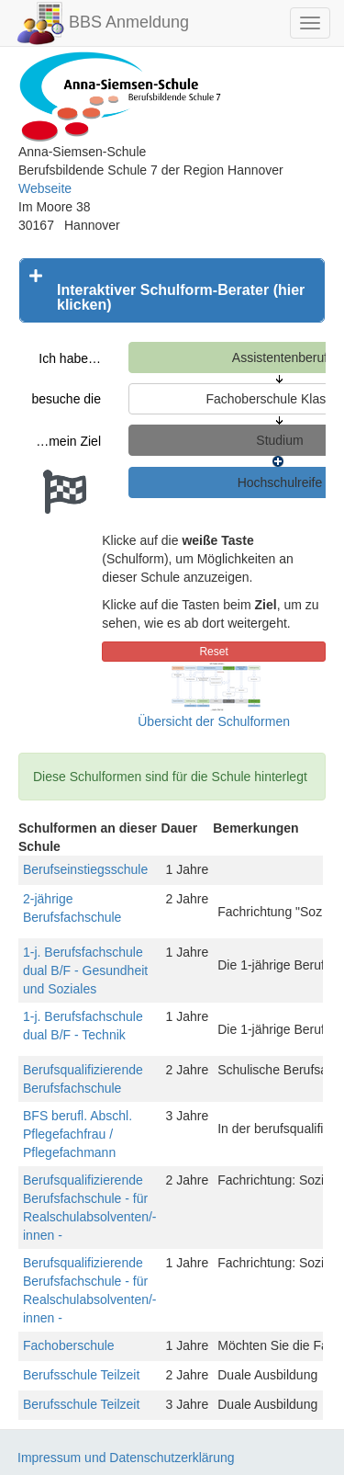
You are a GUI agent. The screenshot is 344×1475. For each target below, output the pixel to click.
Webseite (45, 188)
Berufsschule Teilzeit (81, 1374)
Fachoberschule (69, 1345)
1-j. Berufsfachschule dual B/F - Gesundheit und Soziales (85, 970)
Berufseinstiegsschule (85, 869)
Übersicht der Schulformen (214, 721)
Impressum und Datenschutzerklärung (126, 1457)
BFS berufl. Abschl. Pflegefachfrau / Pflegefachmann (77, 1134)
